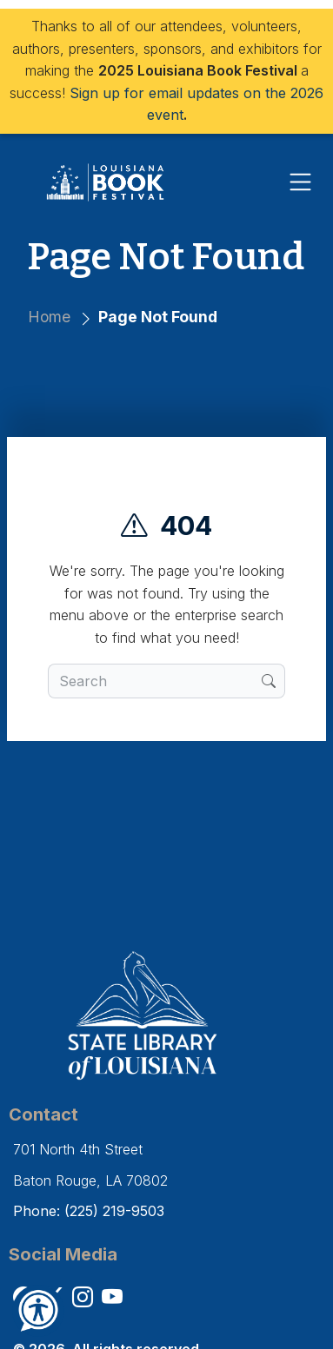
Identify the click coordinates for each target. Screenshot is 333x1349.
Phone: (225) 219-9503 (88, 1211)
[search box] (155, 681)
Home (49, 316)
